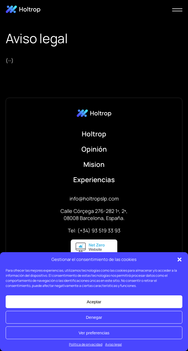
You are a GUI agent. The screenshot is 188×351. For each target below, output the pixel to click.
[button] (179, 259)
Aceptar (94, 301)
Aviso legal (113, 344)
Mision (94, 164)
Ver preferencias (94, 332)
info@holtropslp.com (94, 198)
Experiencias (94, 179)
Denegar (94, 317)
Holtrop (94, 133)
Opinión (94, 149)
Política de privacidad (85, 344)
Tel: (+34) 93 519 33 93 (94, 230)
